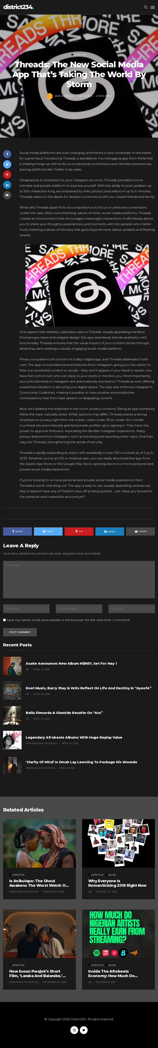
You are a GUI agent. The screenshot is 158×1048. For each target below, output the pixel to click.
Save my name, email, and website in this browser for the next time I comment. (68, 620)
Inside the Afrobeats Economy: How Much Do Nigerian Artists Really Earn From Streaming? (114, 973)
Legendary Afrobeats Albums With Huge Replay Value (74, 737)
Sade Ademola (63, 95)
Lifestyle (79, 55)
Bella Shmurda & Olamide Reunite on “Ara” (64, 713)
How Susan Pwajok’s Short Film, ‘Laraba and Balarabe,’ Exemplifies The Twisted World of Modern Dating (39, 973)
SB (27, 669)
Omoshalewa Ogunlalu (42, 743)
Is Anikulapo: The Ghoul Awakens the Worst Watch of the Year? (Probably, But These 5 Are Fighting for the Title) (39, 883)
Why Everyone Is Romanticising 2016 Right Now (117, 883)
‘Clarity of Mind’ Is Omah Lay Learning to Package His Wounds (81, 762)
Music (111, 875)
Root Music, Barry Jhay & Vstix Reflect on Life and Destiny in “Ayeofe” (88, 688)
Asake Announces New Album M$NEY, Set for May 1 (71, 663)
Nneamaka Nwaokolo (40, 768)
